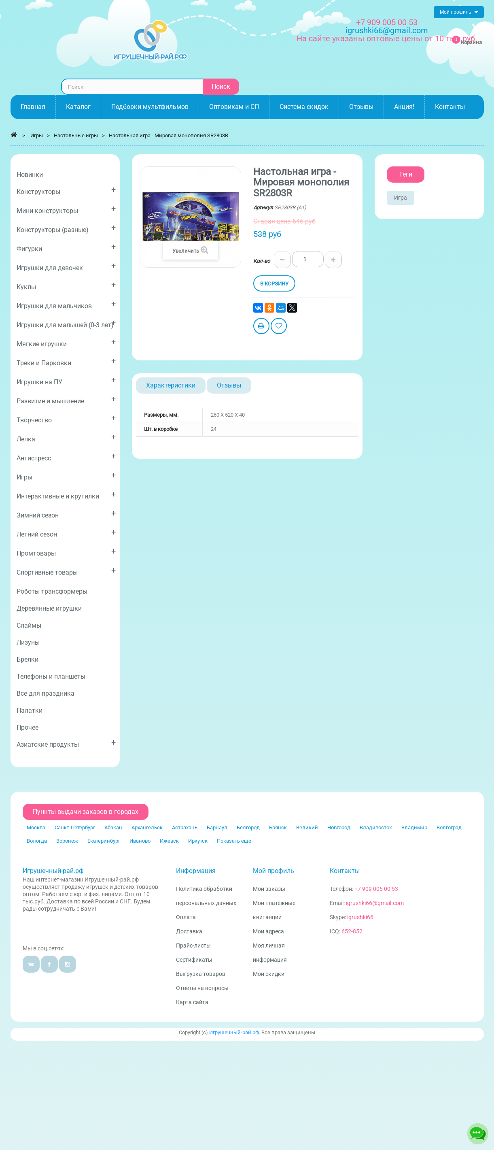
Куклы (66, 285)
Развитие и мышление (66, 399)
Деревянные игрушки (49, 608)
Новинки (30, 175)
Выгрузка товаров (200, 974)
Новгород (338, 827)
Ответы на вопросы (202, 988)
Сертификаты (194, 959)
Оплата (186, 917)
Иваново (140, 840)
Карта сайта (192, 1002)
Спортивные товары (66, 570)
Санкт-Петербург (75, 827)
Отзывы (229, 385)
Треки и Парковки (66, 361)
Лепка (66, 437)
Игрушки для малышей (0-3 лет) (66, 323)
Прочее (27, 727)
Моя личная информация (270, 952)
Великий (307, 827)
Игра (400, 197)
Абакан (113, 827)
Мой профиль (273, 871)
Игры (66, 475)
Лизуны (28, 642)
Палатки (29, 710)
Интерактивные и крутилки (66, 494)
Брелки (27, 659)
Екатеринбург (103, 840)
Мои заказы (269, 889)
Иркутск (198, 840)
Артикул (263, 207)
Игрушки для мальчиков (66, 304)
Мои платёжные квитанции (274, 910)
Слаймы (29, 625)
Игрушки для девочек (66, 266)
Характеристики (170, 385)
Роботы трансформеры (52, 591)
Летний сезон (66, 532)
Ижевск (169, 840)
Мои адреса (268, 931)
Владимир (414, 827)
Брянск (278, 827)
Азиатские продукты (66, 742)
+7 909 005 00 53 (387, 22)
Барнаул (217, 827)
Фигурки (66, 247)
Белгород (248, 827)
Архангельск (147, 827)
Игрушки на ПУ (66, 380)
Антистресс (66, 456)
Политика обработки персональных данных (206, 896)
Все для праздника (45, 693)
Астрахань (184, 827)
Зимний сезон (66, 513)
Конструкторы (66, 190)
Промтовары (66, 551)
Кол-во (261, 261)
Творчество (66, 418)
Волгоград (449, 827)
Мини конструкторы (66, 209)
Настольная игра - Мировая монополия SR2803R (168, 135)
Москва (36, 827)
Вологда (37, 840)
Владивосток (376, 827)
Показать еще (234, 840)
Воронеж (67, 840)
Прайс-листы (193, 945)
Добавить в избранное (279, 327)
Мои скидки (268, 974)
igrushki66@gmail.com (375, 903)
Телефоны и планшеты (51, 676)
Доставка (189, 931)
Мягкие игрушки (66, 342)
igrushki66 (360, 917)
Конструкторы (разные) (66, 228)
